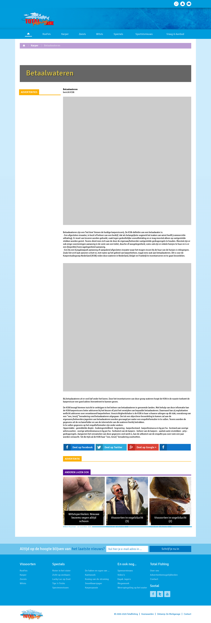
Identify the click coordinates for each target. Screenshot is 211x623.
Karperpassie (91, 587)
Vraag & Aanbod (175, 34)
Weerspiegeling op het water (132, 587)
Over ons (154, 570)
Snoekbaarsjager (93, 583)
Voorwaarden (147, 614)
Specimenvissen (60, 587)
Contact (154, 579)
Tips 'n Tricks (58, 583)
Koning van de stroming (97, 579)
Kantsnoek (90, 574)
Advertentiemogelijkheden (164, 574)
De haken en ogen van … (97, 570)
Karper (65, 34)
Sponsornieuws (125, 570)
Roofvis (46, 34)
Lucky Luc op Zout (61, 579)
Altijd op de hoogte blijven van (62, 549)
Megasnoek (123, 583)
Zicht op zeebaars (61, 574)
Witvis (99, 34)
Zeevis (82, 34)
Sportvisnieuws (144, 34)
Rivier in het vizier (61, 570)
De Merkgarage (173, 614)
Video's (121, 574)
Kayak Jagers (124, 579)
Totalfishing (132, 614)
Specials (118, 34)
